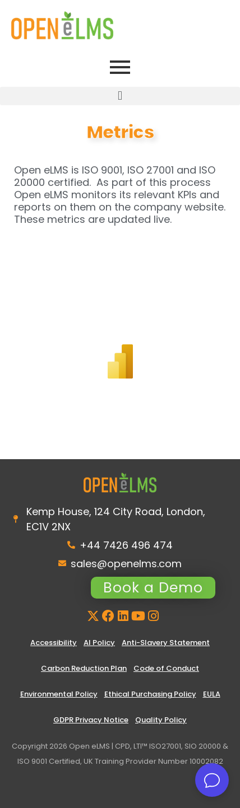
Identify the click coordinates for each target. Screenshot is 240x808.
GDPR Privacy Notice (90, 719)
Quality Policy (161, 719)
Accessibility (53, 642)
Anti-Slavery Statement (166, 642)
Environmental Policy (59, 694)
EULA (211, 694)
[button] (120, 96)
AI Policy (99, 642)
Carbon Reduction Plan (84, 668)
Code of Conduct (166, 668)
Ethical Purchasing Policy (150, 694)
